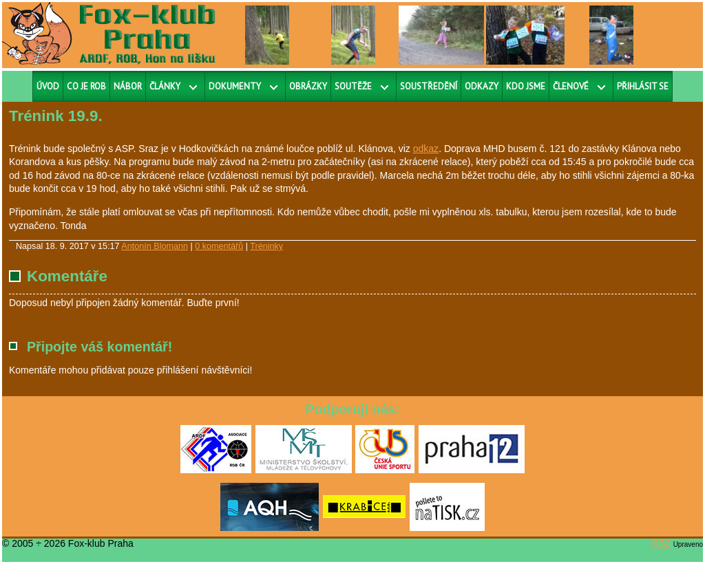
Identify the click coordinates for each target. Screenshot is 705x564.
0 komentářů (219, 246)
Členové (571, 86)
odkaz (426, 148)
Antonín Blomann (154, 246)
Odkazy (481, 86)
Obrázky (308, 86)
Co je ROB (86, 86)
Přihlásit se (643, 86)
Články (164, 86)
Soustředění (428, 86)
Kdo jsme (525, 86)
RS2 (661, 543)
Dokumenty (235, 86)
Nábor (128, 86)
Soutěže (353, 86)
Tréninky (266, 246)
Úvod (47, 86)
